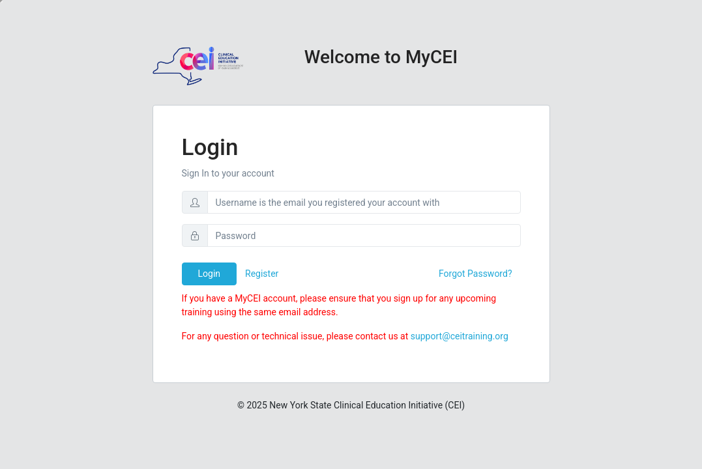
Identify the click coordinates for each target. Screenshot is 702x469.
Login (209, 273)
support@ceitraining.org (459, 336)
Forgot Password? (475, 273)
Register (261, 273)
